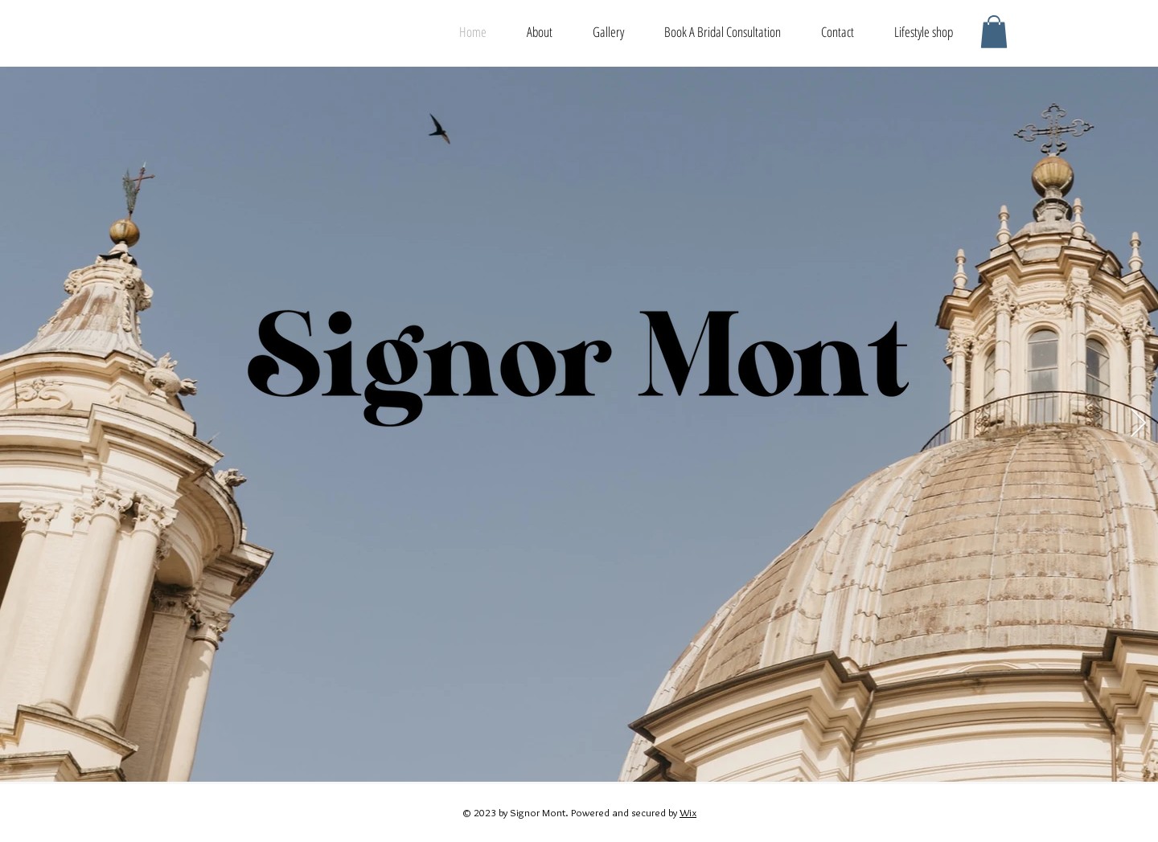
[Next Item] (1138, 423)
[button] (994, 31)
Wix (688, 812)
